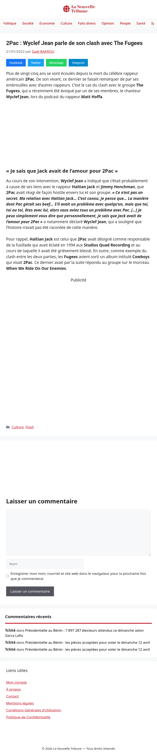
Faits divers (87, 23)
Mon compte (16, 682)
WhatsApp (56, 63)
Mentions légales (20, 703)
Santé (141, 23)
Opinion (108, 23)
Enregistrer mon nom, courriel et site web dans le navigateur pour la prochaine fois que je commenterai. (78, 576)
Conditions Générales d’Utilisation (33, 710)
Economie (47, 23)
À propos (13, 689)
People (125, 23)
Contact (12, 696)
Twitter (36, 63)
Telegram (78, 63)
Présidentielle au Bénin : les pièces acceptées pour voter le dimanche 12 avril (87, 642)
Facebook (15, 63)
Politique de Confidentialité (28, 717)
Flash (30, 427)
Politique (9, 23)
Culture (66, 23)
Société (28, 23)
